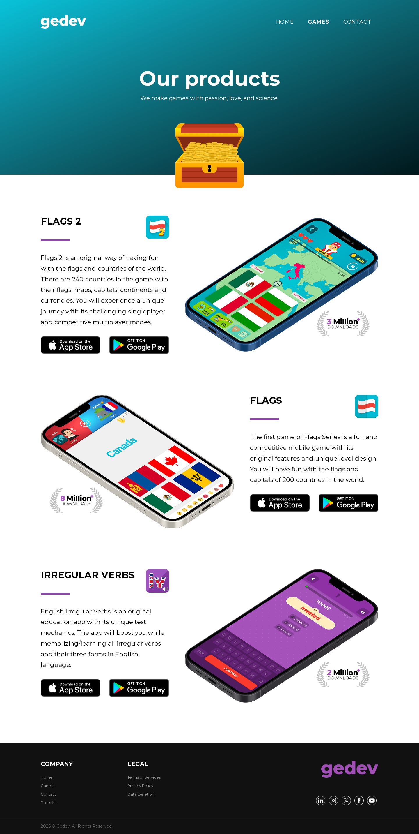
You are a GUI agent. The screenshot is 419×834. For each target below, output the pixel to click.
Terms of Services (144, 777)
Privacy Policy (140, 786)
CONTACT (357, 22)
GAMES (318, 22)
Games (47, 786)
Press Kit (49, 803)
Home (47, 777)
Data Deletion (140, 794)
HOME (285, 22)
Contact (48, 794)
